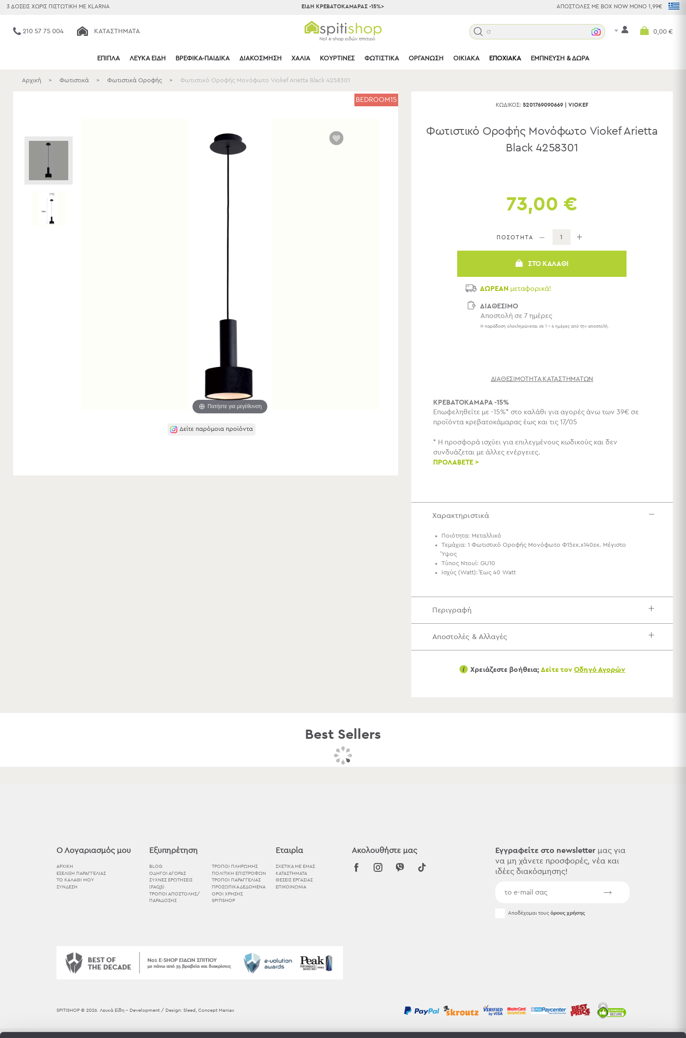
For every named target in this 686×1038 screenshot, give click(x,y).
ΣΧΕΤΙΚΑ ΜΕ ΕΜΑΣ (295, 866)
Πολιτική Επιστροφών (239, 873)
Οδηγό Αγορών (599, 669)
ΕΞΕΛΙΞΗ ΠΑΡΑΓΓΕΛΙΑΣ (81, 873)
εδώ (274, 965)
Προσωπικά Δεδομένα (239, 886)
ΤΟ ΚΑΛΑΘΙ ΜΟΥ (75, 879)
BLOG (155, 866)
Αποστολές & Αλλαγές (545, 637)
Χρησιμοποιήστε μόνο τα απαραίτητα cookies (613, 975)
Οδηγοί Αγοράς (167, 873)
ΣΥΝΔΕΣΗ (66, 886)
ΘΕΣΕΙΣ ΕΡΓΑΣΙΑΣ (294, 879)
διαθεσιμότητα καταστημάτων (542, 379)
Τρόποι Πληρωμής (235, 866)
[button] (478, 31)
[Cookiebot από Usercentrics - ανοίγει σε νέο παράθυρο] (56, 1021)
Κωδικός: (508, 105)
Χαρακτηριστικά (545, 515)
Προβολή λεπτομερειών (483, 1020)
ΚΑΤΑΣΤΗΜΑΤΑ (291, 873)
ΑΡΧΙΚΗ (64, 866)
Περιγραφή (545, 610)
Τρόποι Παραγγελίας (236, 879)
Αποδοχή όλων (613, 941)
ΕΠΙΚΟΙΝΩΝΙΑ (291, 886)
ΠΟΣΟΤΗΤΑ (515, 238)
